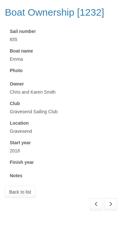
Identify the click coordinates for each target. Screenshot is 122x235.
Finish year (22, 162)
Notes (16, 175)
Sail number (23, 31)
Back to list (20, 192)
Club (15, 103)
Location (19, 123)
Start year (20, 142)
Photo (16, 70)
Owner (17, 83)
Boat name (21, 51)
